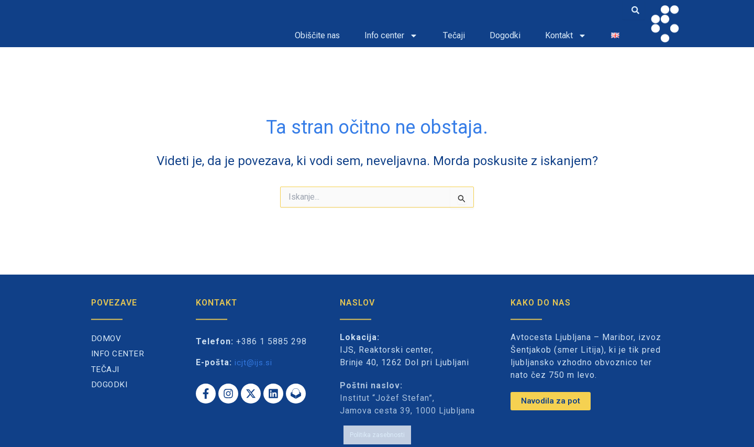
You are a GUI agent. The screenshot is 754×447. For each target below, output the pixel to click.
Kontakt (565, 35)
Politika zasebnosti (377, 430)
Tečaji (453, 35)
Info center (391, 35)
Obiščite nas (317, 35)
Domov (107, 339)
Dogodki (505, 35)
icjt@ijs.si (255, 362)
